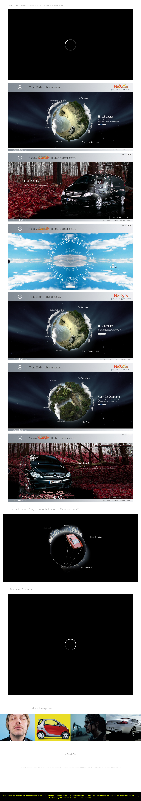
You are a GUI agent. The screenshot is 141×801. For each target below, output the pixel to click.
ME (17, 5)
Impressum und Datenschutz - (42, 5)
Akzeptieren (78, 797)
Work (11, 5)
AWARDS (24, 5)
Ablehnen (87, 797)
